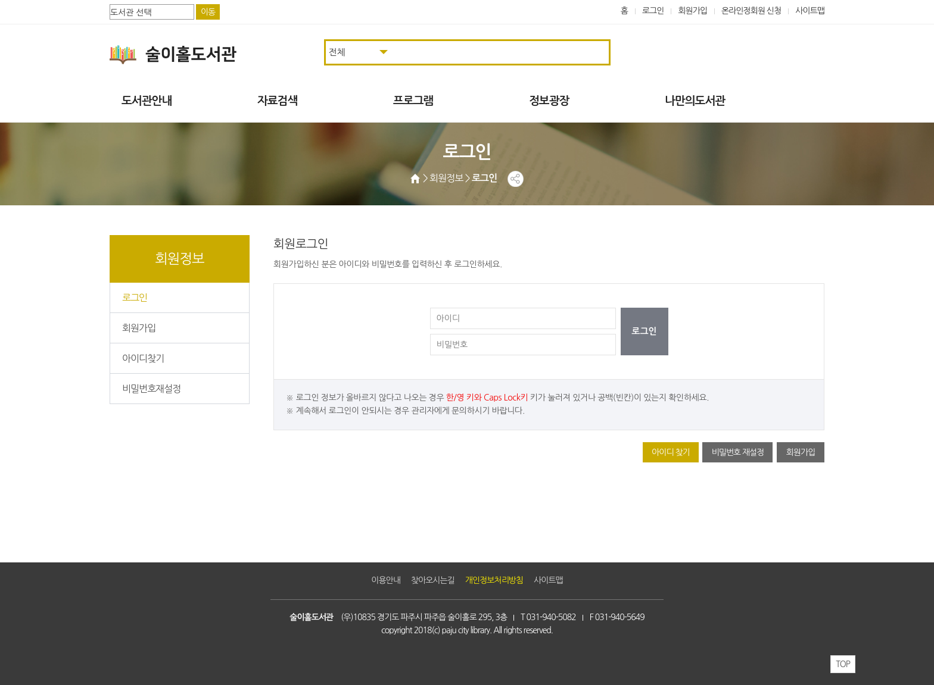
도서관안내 (147, 101)
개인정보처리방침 (494, 580)
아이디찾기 (143, 358)
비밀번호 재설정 (737, 452)
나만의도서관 (695, 101)
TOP (843, 664)
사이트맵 (809, 11)
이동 (208, 12)
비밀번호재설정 (151, 388)
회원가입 (692, 11)
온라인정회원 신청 (751, 11)
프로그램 (413, 101)
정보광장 (549, 101)
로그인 (653, 11)
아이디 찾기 (671, 452)
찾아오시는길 (432, 580)
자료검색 (277, 101)
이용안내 (385, 580)
